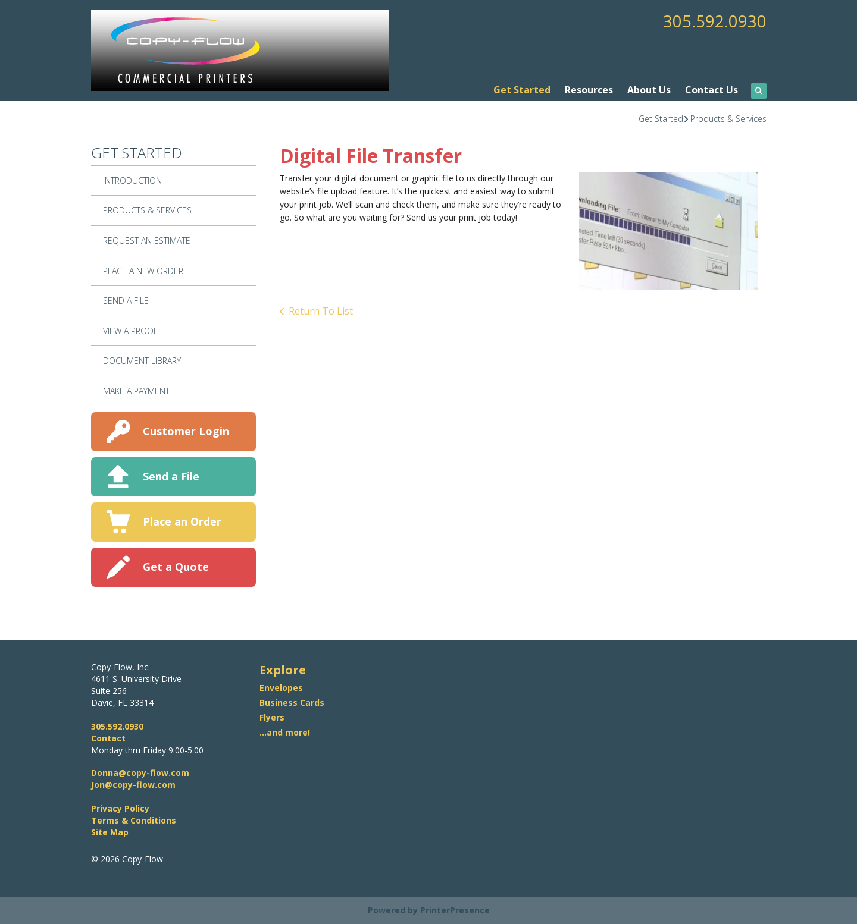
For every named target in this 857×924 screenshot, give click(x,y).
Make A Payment (136, 391)
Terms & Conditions (133, 820)
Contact (108, 738)
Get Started (522, 89)
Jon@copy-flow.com (133, 784)
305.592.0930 (715, 21)
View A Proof (130, 331)
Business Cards (291, 702)
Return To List (321, 311)
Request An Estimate (146, 240)
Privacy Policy (120, 808)
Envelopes (281, 687)
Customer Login (186, 431)
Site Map (110, 832)
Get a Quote (176, 567)
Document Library (142, 360)
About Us (649, 89)
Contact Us (711, 89)
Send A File (126, 300)
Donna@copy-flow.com (140, 772)
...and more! (284, 732)
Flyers (271, 717)
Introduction (132, 180)
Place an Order (182, 521)
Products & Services (728, 118)
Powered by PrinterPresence (429, 910)
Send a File (171, 476)
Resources (589, 89)
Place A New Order (143, 270)
